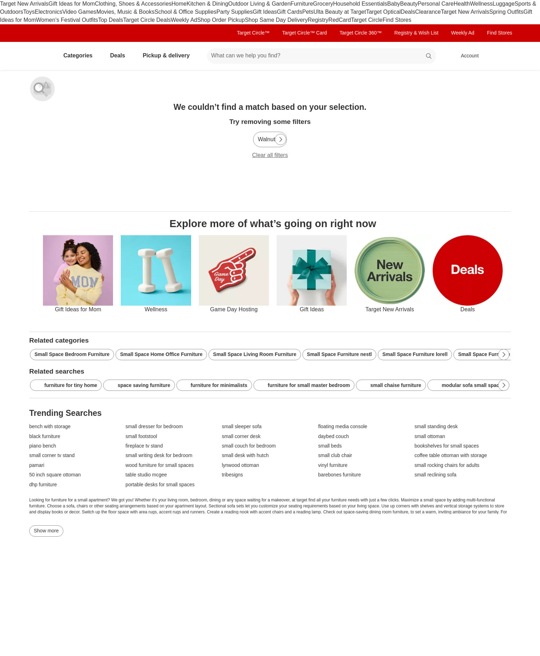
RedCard (339, 20)
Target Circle (367, 20)
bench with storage (50, 426)
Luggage (504, 4)
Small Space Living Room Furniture (254, 354)
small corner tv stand (52, 455)
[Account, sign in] (466, 56)
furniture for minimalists (214, 385)
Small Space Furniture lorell (414, 354)
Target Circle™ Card (304, 33)
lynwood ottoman (240, 465)
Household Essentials (360, 4)
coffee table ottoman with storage (450, 455)
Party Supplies (234, 12)
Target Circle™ (253, 33)
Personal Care (435, 4)
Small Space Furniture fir (487, 354)
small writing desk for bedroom (159, 455)
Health (462, 4)
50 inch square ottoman (55, 474)
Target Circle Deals (147, 20)
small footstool (141, 436)
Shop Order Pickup (221, 20)
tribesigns (232, 474)
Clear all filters (270, 155)
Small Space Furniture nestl (339, 354)
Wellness (481, 4)
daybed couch (333, 436)
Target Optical (383, 12)
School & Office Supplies (185, 12)
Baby (393, 4)
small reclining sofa (435, 474)
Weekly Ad (184, 20)
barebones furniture (339, 474)
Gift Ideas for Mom (72, 4)
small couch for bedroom (249, 446)
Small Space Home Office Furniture (161, 354)
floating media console (342, 426)
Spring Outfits (506, 12)
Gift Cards (289, 12)
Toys (29, 12)
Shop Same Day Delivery (276, 20)
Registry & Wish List (416, 33)
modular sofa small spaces (468, 385)
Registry (318, 20)
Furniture (301, 4)
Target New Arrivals (24, 4)
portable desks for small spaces (160, 484)
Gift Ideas (265, 12)
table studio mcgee (146, 474)
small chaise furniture (390, 385)
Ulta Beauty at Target (340, 12)
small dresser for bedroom (154, 426)
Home (179, 4)
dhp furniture (43, 484)
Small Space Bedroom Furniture (71, 354)
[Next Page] (280, 139)
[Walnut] (270, 139)
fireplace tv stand (144, 446)
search (429, 56)
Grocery (323, 4)
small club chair (335, 455)
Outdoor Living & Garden (259, 4)
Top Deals (110, 20)
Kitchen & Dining (207, 4)
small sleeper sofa (242, 426)
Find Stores (397, 20)
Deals (408, 12)
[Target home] (39, 56)
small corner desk (241, 436)
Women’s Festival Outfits (67, 20)
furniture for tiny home (65, 385)
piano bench (42, 446)
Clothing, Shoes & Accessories (133, 4)
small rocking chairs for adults (446, 465)
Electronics (48, 12)
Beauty (409, 4)
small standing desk (436, 426)
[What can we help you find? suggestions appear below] (321, 56)
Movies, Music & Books (125, 12)
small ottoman (429, 436)
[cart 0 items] (501, 56)
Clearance (428, 12)
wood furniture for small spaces (160, 465)
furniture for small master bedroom (304, 385)
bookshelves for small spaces (446, 446)
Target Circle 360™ (360, 33)
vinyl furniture (332, 465)
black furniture (44, 436)
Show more (46, 530)
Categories (80, 55)
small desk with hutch (245, 455)
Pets (308, 12)
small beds (330, 446)
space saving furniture (139, 385)
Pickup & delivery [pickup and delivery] (169, 55)
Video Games (79, 12)
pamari (36, 465)
